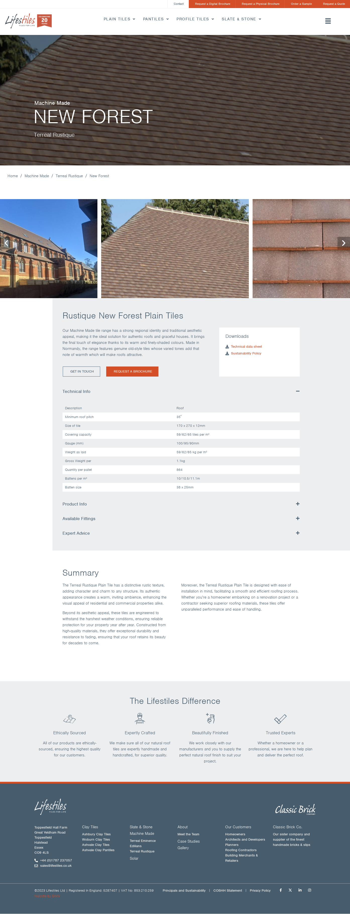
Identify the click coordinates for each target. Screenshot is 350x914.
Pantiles (156, 19)
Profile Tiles (195, 19)
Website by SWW (47, 896)
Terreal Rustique (69, 176)
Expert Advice (76, 533)
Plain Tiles (120, 19)
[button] (327, 21)
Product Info (75, 504)
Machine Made (37, 176)
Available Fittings (79, 519)
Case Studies (189, 841)
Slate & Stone (241, 19)
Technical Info (76, 391)
